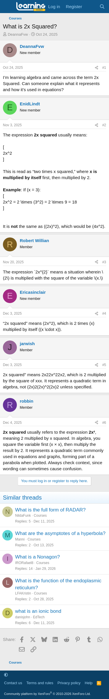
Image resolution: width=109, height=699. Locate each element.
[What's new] (90, 6)
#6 (104, 423)
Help (89, 683)
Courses (40, 516)
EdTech (38, 617)
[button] (6, 675)
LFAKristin (23, 593)
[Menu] (8, 6)
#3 (104, 262)
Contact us (13, 683)
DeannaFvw (18, 34)
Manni (20, 539)
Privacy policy (69, 683)
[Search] (102, 6)
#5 (104, 365)
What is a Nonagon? (37, 557)
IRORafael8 (24, 563)
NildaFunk (23, 516)
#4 (104, 313)
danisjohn (22, 617)
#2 (104, 125)
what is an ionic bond (38, 611)
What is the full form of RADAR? (50, 510)
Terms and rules (39, 683)
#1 (104, 68)
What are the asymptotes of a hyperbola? (60, 533)
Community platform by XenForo (47, 694)
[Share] (96, 67)
